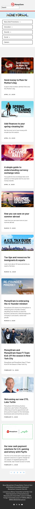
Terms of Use (28, 485)
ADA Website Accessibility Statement (17, 487)
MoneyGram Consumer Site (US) (17, 489)
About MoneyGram (8, 485)
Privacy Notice (19, 485)
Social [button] (6, 37)
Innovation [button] (7, 27)
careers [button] (6, 42)
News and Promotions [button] (11, 22)
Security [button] (6, 32)
